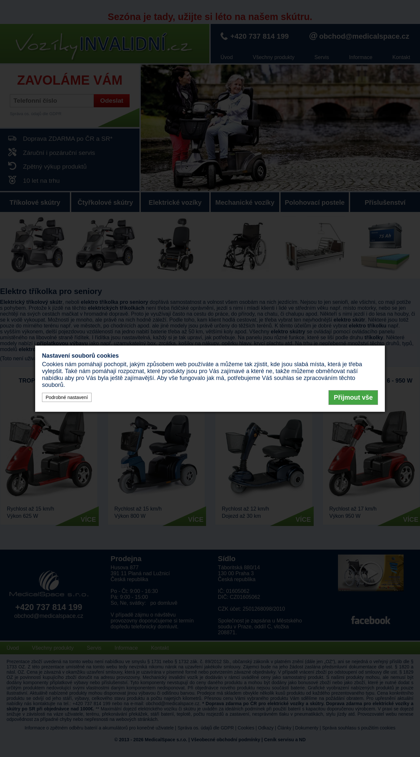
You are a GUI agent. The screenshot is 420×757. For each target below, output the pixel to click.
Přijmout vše (353, 397)
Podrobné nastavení (67, 397)
